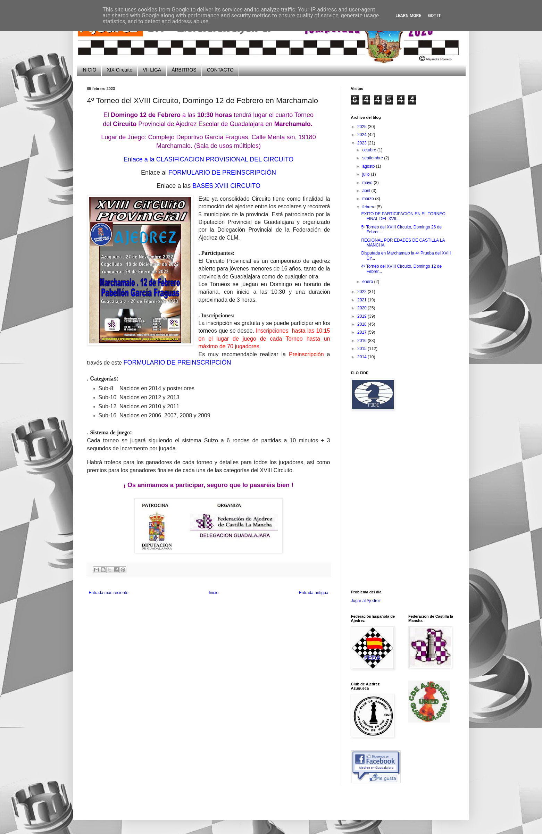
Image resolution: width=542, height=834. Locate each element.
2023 (362, 143)
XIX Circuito (119, 70)
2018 (362, 324)
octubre (369, 150)
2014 (362, 357)
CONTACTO (220, 70)
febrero (369, 207)
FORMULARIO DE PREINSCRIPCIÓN (222, 172)
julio (366, 174)
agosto (369, 166)
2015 (362, 348)
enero (368, 281)
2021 (362, 300)
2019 (362, 316)
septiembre (373, 158)
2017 (362, 332)
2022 (362, 291)
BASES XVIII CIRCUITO (226, 185)
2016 (362, 340)
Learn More (408, 15)
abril (366, 190)
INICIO (89, 70)
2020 (362, 308)
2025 (362, 126)
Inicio (213, 592)
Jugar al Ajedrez (366, 600)
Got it (434, 15)
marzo (368, 198)
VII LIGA (152, 70)
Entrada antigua (313, 592)
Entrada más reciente (108, 592)
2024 (362, 134)
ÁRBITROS (184, 70)
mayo (368, 182)
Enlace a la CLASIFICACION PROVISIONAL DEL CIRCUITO (208, 159)
